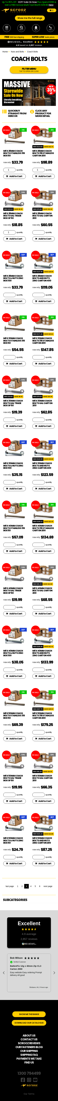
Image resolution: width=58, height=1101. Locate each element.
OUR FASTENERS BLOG (29, 1047)
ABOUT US (29, 1036)
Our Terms (29, 1093)
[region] (29, 973)
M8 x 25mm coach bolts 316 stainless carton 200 (43, 153)
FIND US (29, 1062)
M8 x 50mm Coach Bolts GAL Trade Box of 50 (13, 778)
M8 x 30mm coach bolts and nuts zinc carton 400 (42, 465)
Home (5, 52)
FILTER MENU (29, 69)
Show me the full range (29, 18)
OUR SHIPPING (29, 1051)
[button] (3, 972)
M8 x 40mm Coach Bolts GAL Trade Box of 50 (13, 590)
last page (10, 886)
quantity (19, 170)
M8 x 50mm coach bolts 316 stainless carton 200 (43, 715)
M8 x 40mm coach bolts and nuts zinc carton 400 (42, 653)
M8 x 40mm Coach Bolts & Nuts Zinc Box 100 (13, 653)
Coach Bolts (32, 52)
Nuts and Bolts (17, 52)
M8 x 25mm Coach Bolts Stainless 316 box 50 (14, 153)
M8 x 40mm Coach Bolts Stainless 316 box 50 (14, 528)
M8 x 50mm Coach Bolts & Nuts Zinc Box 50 (13, 840)
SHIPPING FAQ (29, 1055)
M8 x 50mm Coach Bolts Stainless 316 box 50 (14, 715)
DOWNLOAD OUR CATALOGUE (29, 1022)
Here (51, 4)
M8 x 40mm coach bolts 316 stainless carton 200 (43, 528)
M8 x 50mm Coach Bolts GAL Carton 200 (42, 778)
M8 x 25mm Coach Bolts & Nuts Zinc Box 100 (13, 278)
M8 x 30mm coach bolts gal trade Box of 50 (13, 403)
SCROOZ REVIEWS (29, 1043)
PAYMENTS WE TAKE (29, 1059)
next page (48, 886)
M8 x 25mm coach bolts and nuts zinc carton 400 (42, 278)
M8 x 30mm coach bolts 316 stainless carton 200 (43, 340)
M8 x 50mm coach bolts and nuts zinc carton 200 (42, 840)
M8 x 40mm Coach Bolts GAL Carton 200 (42, 590)
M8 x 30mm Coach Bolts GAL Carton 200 (42, 403)
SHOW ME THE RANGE (29, 1014)
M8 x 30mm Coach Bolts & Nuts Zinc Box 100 (13, 465)
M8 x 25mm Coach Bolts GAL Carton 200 (42, 216)
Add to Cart (14, 176)
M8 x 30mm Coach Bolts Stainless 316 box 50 (14, 340)
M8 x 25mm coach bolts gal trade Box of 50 (12, 216)
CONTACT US (29, 1039)
